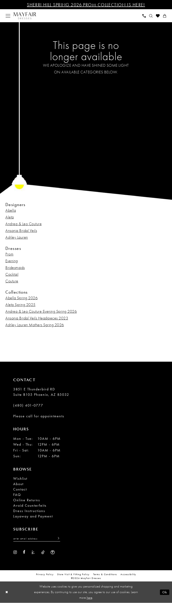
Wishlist (20, 478)
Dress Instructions (29, 510)
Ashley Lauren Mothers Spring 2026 (34, 324)
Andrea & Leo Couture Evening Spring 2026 (41, 311)
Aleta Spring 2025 (20, 304)
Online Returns (26, 500)
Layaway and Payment (33, 516)
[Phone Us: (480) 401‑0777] (144, 16)
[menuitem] (8, 15)
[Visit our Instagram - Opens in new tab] (15, 552)
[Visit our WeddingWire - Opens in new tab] (52, 552)
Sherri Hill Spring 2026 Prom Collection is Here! (86, 5)
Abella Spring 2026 (21, 297)
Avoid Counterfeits (30, 505)
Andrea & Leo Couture (23, 223)
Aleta (9, 217)
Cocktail (11, 274)
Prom (9, 254)
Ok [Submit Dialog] (164, 592)
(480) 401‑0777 (28, 405)
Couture (11, 281)
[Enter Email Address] (36, 539)
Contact (20, 489)
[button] (8, 15)
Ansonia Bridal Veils (21, 230)
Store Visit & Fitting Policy (73, 574)
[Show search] (151, 16)
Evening (11, 260)
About (18, 484)
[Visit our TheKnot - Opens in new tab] (33, 552)
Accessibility (128, 574)
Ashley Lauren (16, 237)
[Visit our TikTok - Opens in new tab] (43, 552)
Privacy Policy (45, 574)
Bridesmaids (15, 267)
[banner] (24, 15)
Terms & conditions (105, 574)
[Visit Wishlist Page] (157, 16)
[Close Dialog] (7, 592)
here (89, 598)
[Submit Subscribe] (57, 539)
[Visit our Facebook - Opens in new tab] (24, 552)
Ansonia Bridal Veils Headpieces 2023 (36, 318)
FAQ (17, 494)
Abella (10, 210)
